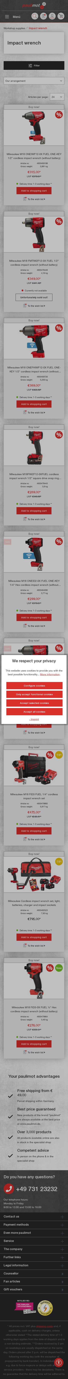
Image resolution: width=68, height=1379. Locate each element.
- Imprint (34, 719)
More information (50, 674)
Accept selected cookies (34, 703)
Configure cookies (34, 685)
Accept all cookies (34, 711)
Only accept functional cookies (34, 694)
